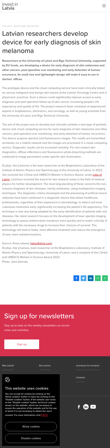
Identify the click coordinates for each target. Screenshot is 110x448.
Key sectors (45, 365)
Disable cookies (31, 438)
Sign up (21, 344)
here (44, 415)
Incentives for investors (87, 365)
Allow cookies (31, 426)
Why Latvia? (8, 365)
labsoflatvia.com (41, 243)
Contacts (80, 377)
